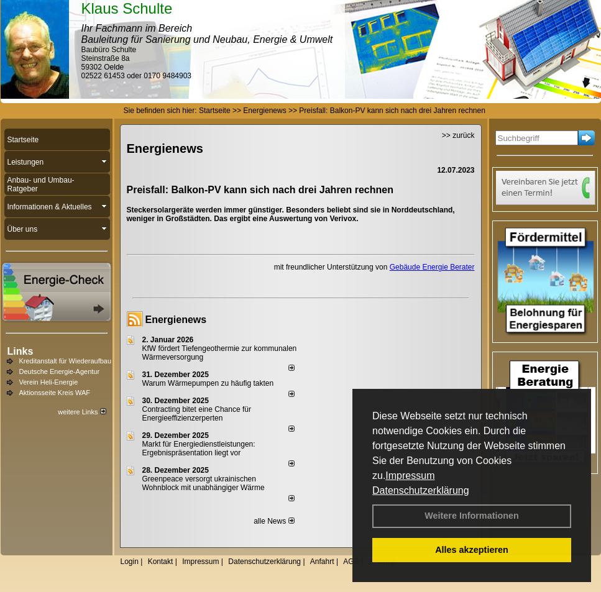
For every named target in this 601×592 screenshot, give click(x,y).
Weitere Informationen (471, 516)
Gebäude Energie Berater (432, 267)
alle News (274, 521)
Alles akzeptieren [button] (471, 550)
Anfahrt (322, 561)
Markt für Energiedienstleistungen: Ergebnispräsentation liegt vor (198, 448)
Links (20, 351)
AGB (351, 561)
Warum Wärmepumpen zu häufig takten (208, 383)
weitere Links (82, 412)
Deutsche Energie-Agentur (59, 371)
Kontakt (160, 561)
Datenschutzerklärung (420, 490)
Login (130, 561)
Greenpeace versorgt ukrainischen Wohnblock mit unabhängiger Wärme (203, 483)
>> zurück (458, 135)
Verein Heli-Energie (48, 382)
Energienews (176, 319)
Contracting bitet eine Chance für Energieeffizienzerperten (196, 413)
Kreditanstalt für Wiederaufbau (65, 361)
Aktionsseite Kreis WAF (55, 392)
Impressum (409, 475)
